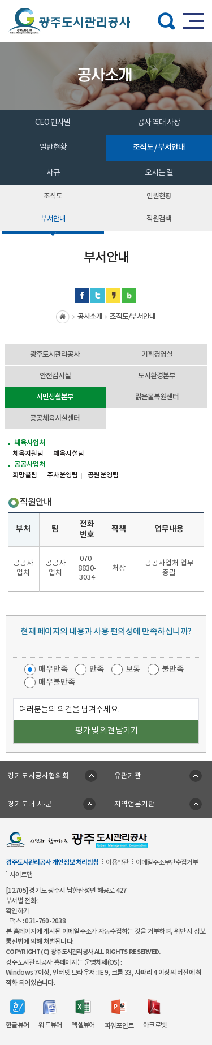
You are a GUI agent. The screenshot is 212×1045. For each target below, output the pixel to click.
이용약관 (117, 862)
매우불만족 (56, 682)
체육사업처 (29, 443)
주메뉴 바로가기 (106, 0)
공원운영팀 (103, 475)
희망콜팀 (24, 475)
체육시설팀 (68, 453)
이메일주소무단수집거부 (167, 862)
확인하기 (17, 911)
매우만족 (53, 669)
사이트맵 (21, 875)
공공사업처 (29, 464)
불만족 (173, 669)
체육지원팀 (28, 453)
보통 (133, 669)
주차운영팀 (62, 475)
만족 (96, 669)
